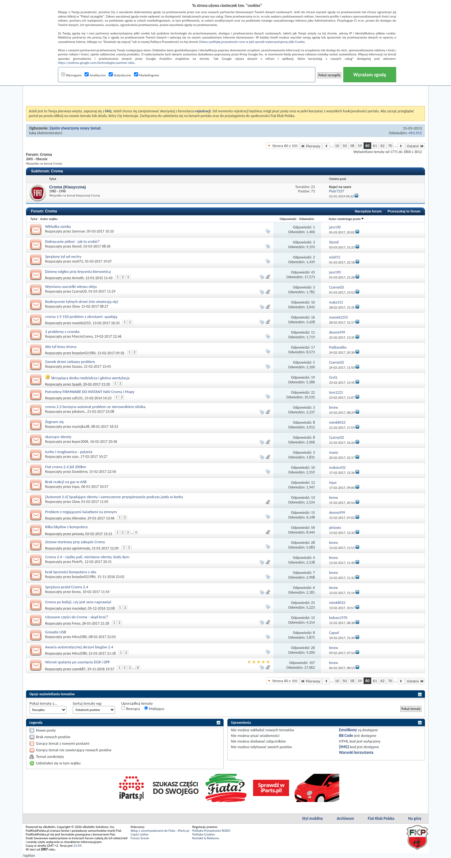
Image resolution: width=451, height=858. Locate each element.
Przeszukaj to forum (403, 211)
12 (313, 482)
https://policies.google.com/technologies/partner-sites (96, 63)
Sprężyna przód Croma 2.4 (66, 587)
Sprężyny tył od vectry (63, 256)
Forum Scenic (140, 838)
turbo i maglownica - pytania (68, 451)
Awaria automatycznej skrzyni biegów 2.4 (79, 647)
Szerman (78, 231)
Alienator (79, 518)
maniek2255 (81, 323)
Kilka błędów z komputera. (67, 526)
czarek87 (79, 668)
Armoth (78, 278)
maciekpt (79, 608)
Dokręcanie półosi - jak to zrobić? (72, 241)
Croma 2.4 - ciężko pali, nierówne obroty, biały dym (87, 556)
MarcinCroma (82, 336)
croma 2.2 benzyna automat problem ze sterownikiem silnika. (95, 406)
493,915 (415, 132)
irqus (76, 486)
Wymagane (71, 75)
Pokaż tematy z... (43, 703)
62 (383, 145)
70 (390, 145)
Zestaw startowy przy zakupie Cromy (75, 541)
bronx (76, 592)
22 (313, 392)
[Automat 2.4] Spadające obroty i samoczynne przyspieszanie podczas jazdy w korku (114, 496)
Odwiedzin (306, 219)
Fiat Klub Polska (381, 818)
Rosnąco (130, 708)
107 (312, 663)
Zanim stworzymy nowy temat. (75, 128)
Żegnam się (54, 421)
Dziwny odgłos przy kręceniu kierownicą (78, 271)
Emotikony (348, 730)
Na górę (414, 818)
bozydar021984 (84, 353)
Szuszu (77, 366)
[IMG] (344, 746)
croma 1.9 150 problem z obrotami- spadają (81, 316)
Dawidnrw (79, 471)
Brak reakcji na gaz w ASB (66, 481)
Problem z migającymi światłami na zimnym (81, 511)
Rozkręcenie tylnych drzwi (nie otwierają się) (81, 301)
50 (345, 145)
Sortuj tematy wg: (87, 703)
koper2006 (80, 441)
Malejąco (154, 708)
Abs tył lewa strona (60, 346)
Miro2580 (79, 637)
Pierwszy (310, 146)
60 (367, 145)
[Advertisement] (225, 90)
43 (313, 272)
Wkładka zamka (58, 226)
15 (313, 512)
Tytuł (33, 219)
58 (352, 145)
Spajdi (76, 384)
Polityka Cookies (203, 834)
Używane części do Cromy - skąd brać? (76, 617)
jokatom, (79, 411)
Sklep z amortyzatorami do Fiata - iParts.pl (160, 831)
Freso (76, 623)
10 (337, 145)
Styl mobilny (312, 818)
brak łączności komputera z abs (70, 571)
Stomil (77, 246)
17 (313, 347)
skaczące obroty (58, 436)
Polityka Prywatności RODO (211, 831)
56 (313, 527)
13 (313, 497)
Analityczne (95, 75)
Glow (76, 306)
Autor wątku (48, 219)
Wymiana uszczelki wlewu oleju (71, 286)
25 (313, 602)
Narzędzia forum (368, 211)
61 (375, 145)
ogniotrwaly (81, 548)
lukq (32, 132)
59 (360, 145)
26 (313, 648)
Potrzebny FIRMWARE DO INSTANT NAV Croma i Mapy (89, 391)
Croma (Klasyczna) (67, 187)
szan (75, 456)
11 (313, 332)
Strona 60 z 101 (285, 145)
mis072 (77, 261)
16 (313, 317)
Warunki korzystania (356, 752)
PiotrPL (77, 561)
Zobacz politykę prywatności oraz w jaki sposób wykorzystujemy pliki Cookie (251, 42)
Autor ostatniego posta (346, 219)
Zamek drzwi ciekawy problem (70, 361)
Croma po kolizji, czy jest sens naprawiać (78, 602)
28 (313, 542)
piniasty (78, 533)
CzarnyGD (79, 291)
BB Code (346, 735)
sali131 (77, 398)
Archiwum (345, 818)
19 (313, 377)
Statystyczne (120, 75)
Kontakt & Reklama (205, 838)
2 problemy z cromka (62, 331)
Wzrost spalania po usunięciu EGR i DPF (77, 662)
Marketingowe (146, 75)
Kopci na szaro (340, 187)
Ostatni (415, 146)
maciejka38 (80, 426)
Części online (139, 834)
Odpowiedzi (288, 219)
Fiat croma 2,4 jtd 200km (65, 466)
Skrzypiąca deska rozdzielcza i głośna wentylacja (90, 377)
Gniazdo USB (55, 632)
